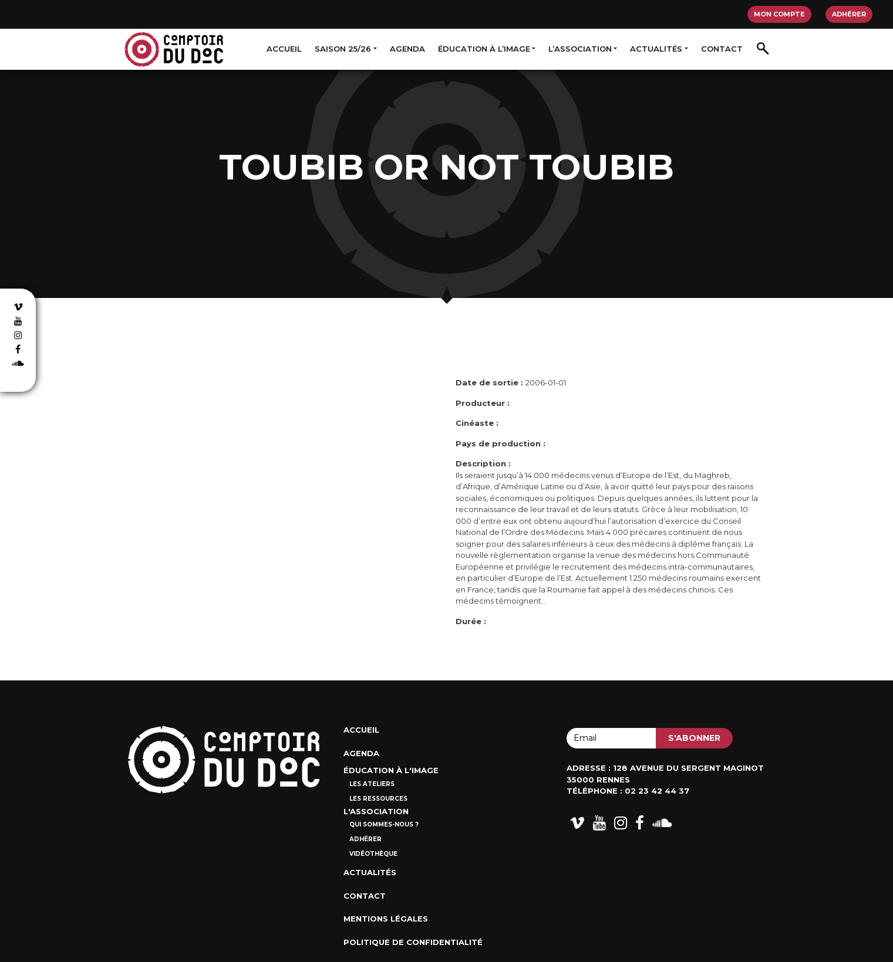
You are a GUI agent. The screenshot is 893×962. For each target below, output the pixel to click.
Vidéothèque (373, 854)
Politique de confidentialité (413, 942)
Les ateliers (372, 784)
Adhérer (849, 14)
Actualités (656, 48)
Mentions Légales (385, 918)
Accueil (284, 48)
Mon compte (779, 14)
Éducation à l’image (484, 48)
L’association (580, 48)
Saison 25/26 (343, 48)
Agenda (407, 48)
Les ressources (378, 798)
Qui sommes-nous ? (384, 824)
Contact (722, 48)
